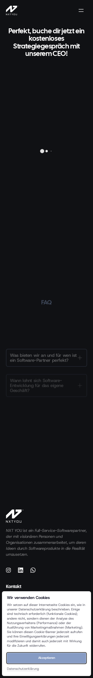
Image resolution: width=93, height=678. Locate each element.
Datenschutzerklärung (23, 669)
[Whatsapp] (35, 570)
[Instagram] (10, 570)
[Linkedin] (22, 570)
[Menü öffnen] (83, 10)
